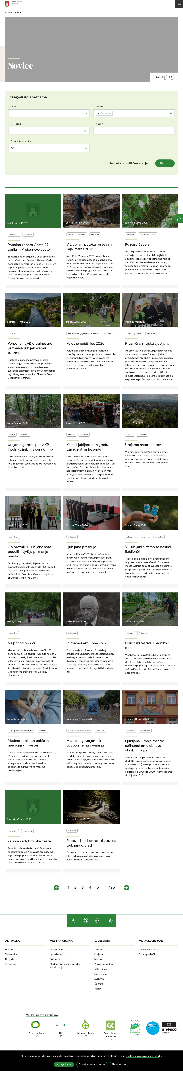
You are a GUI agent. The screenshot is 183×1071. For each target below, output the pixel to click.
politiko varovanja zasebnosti (143, 1056)
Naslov (99, 123)
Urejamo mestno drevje (144, 444)
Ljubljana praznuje (81, 547)
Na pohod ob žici (21, 643)
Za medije (10, 964)
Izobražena (100, 974)
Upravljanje (56, 954)
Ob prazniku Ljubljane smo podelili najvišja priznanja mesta (29, 552)
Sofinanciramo (58, 959)
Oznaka (100, 106)
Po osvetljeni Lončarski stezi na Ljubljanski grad (91, 843)
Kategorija (16, 123)
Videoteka (11, 954)
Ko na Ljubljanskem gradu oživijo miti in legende (87, 447)
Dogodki (10, 959)
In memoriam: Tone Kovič (87, 643)
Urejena (98, 954)
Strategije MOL (147, 954)
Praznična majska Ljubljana (147, 343)
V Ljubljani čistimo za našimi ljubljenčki (148, 549)
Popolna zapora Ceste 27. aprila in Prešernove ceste (29, 247)
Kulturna (99, 978)
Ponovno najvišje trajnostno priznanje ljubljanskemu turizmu (30, 348)
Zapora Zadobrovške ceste (29, 841)
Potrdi (165, 163)
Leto (13, 106)
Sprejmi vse (64, 1064)
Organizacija (56, 949)
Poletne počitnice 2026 (85, 343)
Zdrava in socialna (104, 964)
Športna (99, 983)
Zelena (98, 949)
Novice (9, 949)
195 (112, 887)
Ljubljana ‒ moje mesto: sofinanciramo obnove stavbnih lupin (144, 746)
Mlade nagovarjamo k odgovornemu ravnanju (85, 743)
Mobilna (98, 959)
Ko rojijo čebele (137, 244)
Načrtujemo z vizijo (149, 949)
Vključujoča (100, 969)
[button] (128, 163)
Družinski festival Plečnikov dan (146, 645)
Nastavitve (119, 1064)
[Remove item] (98, 113)
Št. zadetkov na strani (22, 141)
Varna (97, 988)
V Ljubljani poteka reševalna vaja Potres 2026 (89, 246)
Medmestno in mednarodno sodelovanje (65, 965)
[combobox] (49, 113)
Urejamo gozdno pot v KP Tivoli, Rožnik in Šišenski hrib (30, 447)
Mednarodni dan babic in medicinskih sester (28, 743)
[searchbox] (114, 113)
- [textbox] (11, 113)
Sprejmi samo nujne (92, 1064)
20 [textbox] (12, 148)
